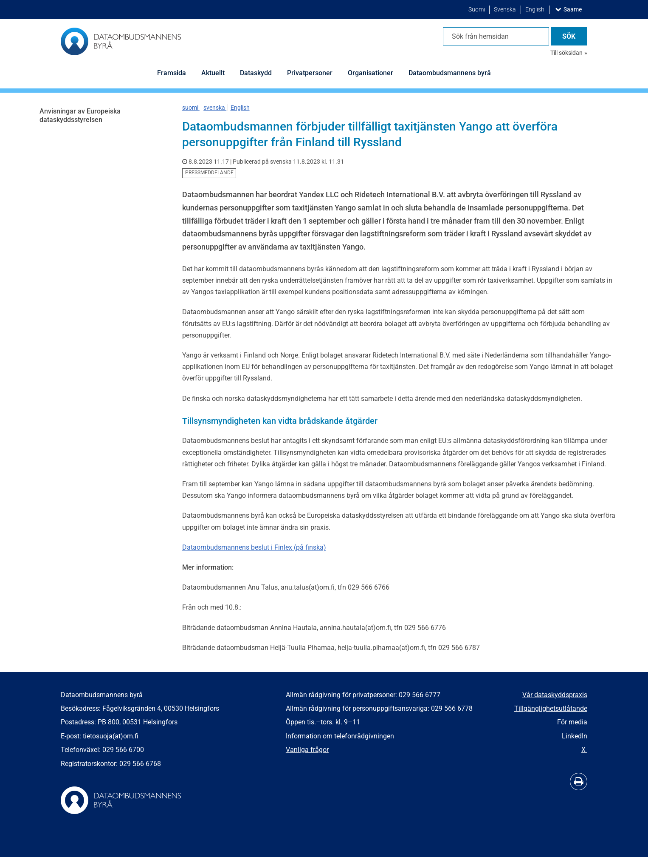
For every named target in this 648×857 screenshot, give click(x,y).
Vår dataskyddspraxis (554, 695)
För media (572, 722)
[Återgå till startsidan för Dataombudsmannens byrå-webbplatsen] (121, 41)
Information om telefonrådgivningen (340, 736)
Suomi (477, 9)
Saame (574, 9)
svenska (214, 107)
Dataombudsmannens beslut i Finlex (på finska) (254, 547)
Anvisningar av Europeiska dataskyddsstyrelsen (80, 115)
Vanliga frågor (307, 750)
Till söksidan (566, 52)
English (535, 9)
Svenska (505, 9)
